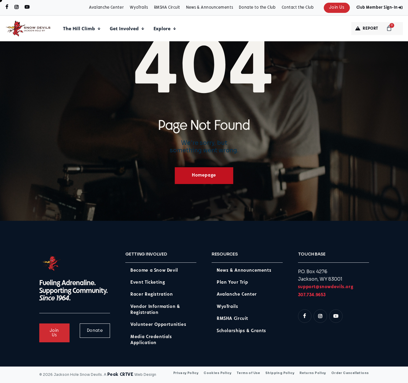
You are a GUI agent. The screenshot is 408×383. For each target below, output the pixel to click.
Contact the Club (298, 8)
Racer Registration (151, 294)
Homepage (204, 175)
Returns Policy (312, 373)
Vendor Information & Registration (155, 310)
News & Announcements (209, 8)
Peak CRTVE (120, 375)
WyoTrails (139, 8)
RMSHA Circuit (167, 8)
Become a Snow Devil (154, 270)
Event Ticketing (147, 282)
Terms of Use (248, 373)
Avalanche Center (106, 8)
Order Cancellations (350, 373)
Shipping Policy (279, 373)
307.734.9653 (312, 295)
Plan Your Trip (232, 282)
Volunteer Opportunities (158, 325)
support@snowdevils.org (325, 287)
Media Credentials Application (151, 340)
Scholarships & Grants (241, 331)
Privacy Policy (186, 373)
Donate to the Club (257, 8)
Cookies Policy (217, 373)
